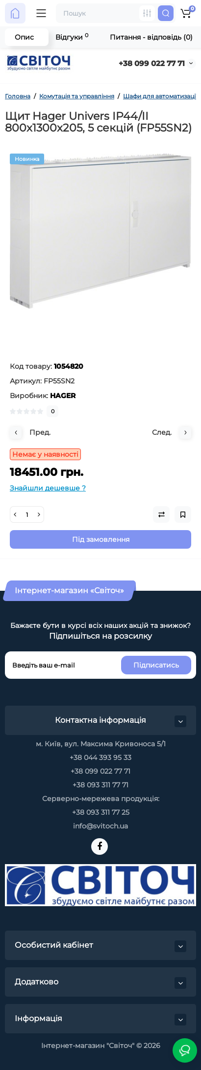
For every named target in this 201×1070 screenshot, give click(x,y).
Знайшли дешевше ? (48, 488)
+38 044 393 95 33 (100, 757)
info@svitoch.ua (100, 826)
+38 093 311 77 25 (100, 812)
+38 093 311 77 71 (100, 784)
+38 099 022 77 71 (152, 63)
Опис (24, 37)
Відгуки (71, 37)
